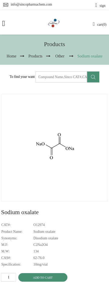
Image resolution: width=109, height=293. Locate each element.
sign (100, 6)
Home (11, 56)
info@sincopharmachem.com (31, 4)
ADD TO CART (43, 277)
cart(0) (99, 24)
